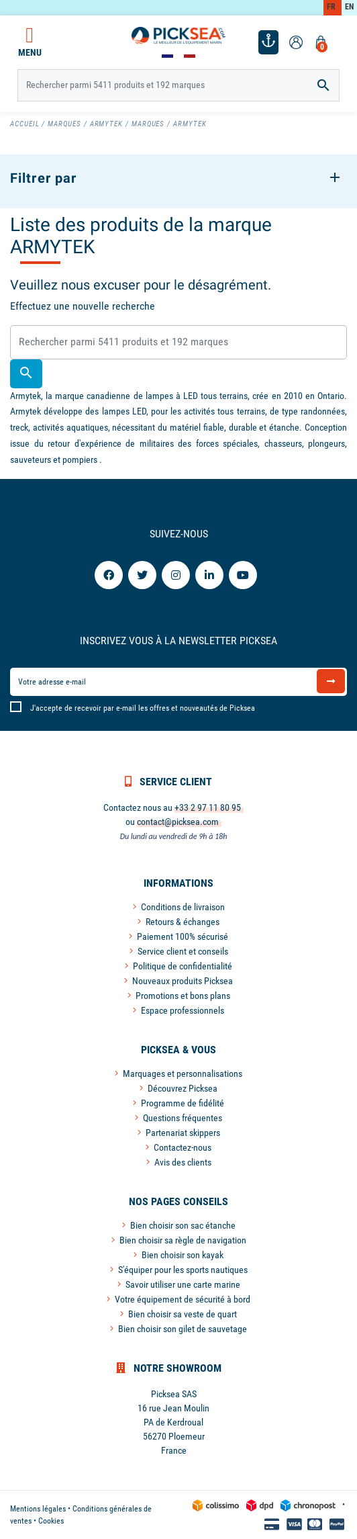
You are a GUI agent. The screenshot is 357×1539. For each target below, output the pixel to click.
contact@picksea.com (178, 821)
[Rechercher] (178, 85)
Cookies (51, 1521)
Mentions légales (38, 1508)
